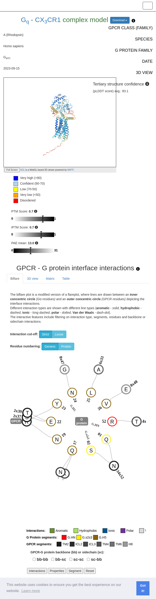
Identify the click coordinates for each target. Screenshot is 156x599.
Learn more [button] (30, 591)
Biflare (14, 278)
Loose (59, 334)
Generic (50, 346)
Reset (90, 571)
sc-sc (78, 559)
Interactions (37, 571)
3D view (32, 278)
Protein (66, 346)
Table (66, 278)
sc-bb (96, 559)
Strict (45, 334)
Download (120, 20)
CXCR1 (48, 19)
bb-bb (42, 559)
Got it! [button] (143, 588)
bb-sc (60, 559)
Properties (57, 571)
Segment (75, 571)
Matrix (50, 278)
